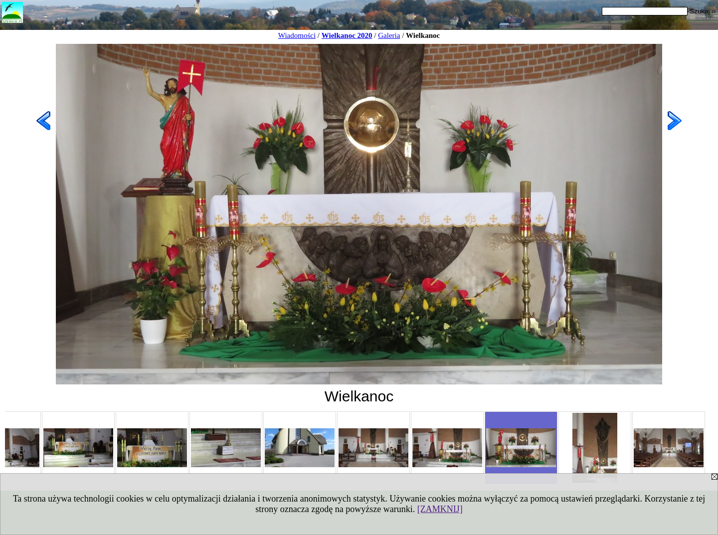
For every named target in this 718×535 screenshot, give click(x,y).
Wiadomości (297, 35)
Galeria (389, 35)
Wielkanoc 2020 (347, 35)
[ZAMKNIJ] (440, 509)
